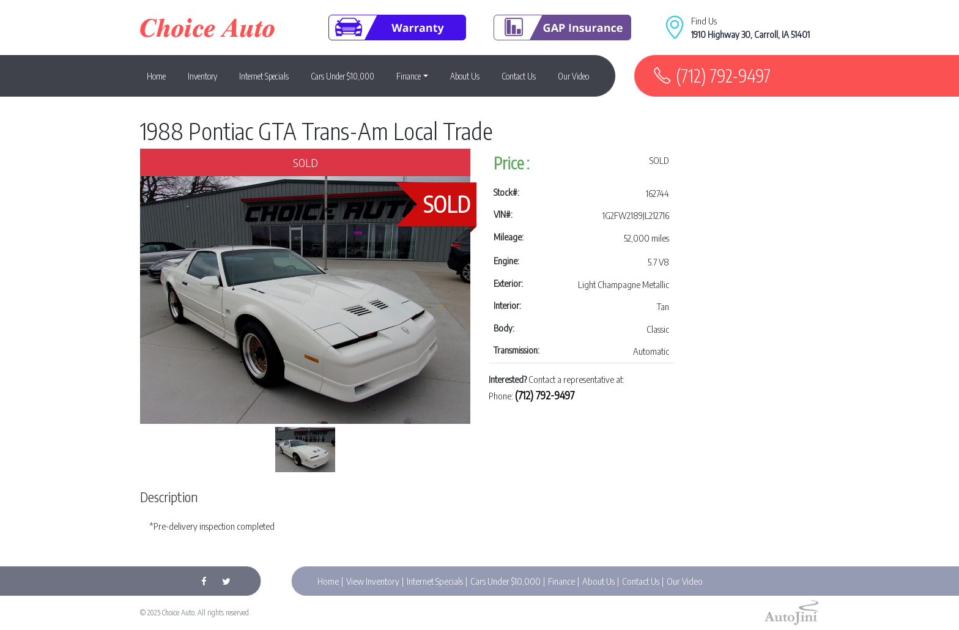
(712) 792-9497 (723, 75)
